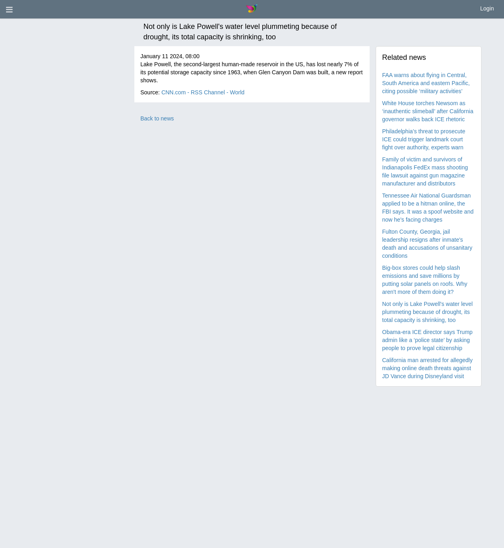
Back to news (157, 118)
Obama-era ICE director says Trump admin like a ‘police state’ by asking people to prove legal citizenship (427, 340)
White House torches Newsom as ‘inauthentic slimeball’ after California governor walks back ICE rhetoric (427, 111)
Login (487, 8)
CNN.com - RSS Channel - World (203, 92)
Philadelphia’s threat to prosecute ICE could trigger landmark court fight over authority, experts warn (423, 139)
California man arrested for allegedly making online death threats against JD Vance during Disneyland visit (427, 368)
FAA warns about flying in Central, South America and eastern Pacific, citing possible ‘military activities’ (426, 83)
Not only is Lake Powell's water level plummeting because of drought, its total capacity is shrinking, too (427, 312)
